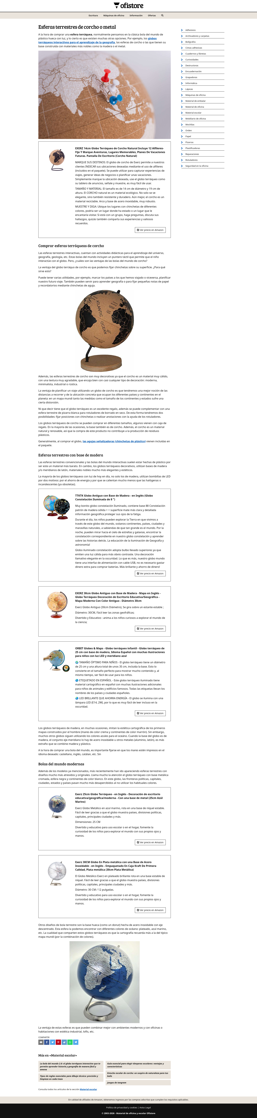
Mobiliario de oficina (196, 118)
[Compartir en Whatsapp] (70, 1042)
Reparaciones (192, 154)
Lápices (189, 89)
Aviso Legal (145, 1107)
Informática (191, 83)
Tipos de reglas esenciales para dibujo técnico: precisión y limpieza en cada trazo (69, 1077)
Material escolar (88, 1089)
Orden (189, 130)
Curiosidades (192, 59)
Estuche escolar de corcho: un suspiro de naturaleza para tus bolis (137, 1074)
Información (136, 15)
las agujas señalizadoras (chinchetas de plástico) (114, 441)
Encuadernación (194, 71)
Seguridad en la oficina (197, 165)
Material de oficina (195, 106)
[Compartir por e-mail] (41, 1042)
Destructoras (192, 65)
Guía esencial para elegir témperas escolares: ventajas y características (135, 1065)
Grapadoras (191, 77)
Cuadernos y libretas (196, 53)
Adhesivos (191, 30)
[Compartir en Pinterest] (58, 1042)
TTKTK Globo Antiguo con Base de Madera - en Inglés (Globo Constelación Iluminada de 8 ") (114, 497)
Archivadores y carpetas (197, 35)
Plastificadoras (193, 148)
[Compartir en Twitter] (52, 1042)
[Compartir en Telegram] (75, 1042)
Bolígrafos (191, 41)
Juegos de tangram (116, 1082)
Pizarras (190, 142)
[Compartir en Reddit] (64, 1042)
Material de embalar (196, 100)
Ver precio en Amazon (150, 229)
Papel (188, 136)
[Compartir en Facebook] (46, 1042)
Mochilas (190, 124)
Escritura (93, 15)
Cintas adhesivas (194, 47)
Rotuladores (192, 159)
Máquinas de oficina (113, 15)
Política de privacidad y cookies (121, 1107)
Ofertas (152, 15)
